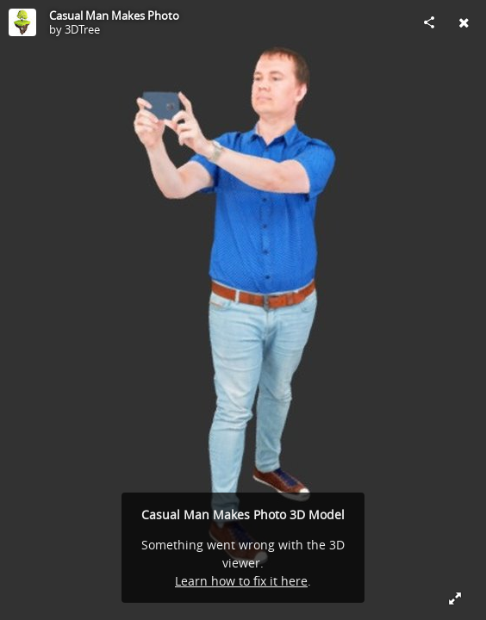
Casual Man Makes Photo (114, 15)
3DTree (82, 29)
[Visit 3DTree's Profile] (22, 22)
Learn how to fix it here (241, 581)
